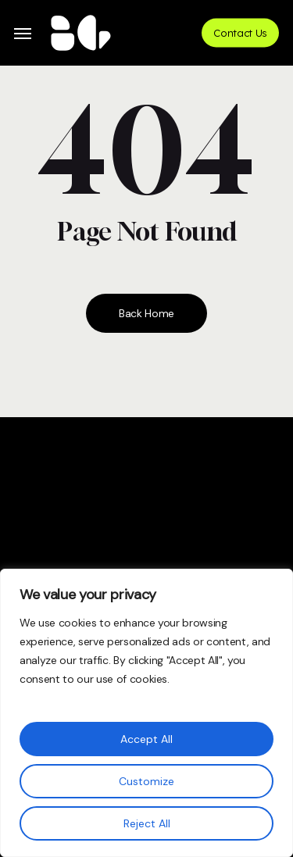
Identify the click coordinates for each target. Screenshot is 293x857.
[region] (146, 713)
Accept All (146, 739)
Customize (146, 781)
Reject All (146, 823)
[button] (22, 33)
